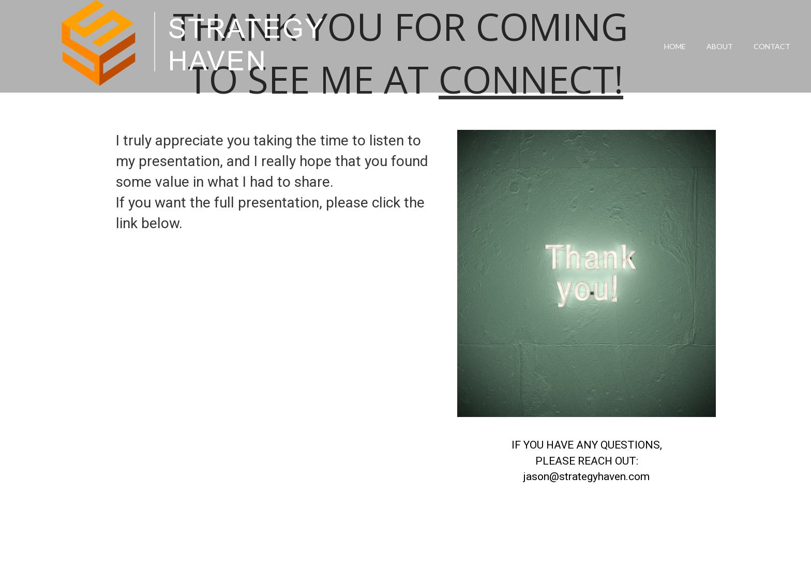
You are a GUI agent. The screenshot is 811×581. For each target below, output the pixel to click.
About (720, 46)
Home (675, 46)
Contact (772, 46)
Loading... (281, 416)
